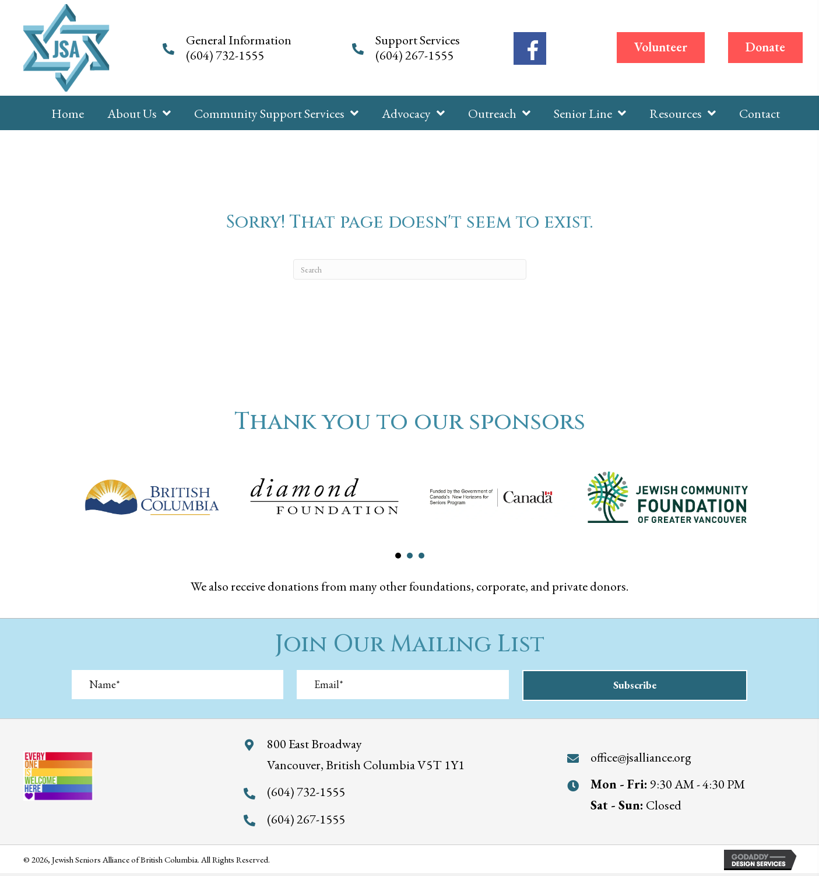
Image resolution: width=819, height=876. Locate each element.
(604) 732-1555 (226, 55)
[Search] (409, 269)
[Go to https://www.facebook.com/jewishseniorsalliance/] (530, 48)
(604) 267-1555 (415, 55)
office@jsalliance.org (640, 756)
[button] (661, 47)
